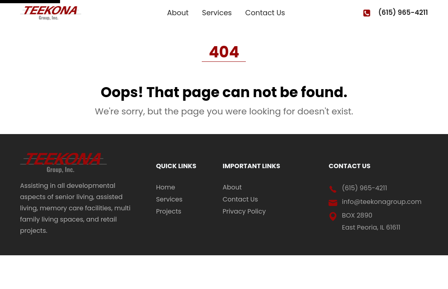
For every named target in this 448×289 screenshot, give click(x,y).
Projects (168, 212)
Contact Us (265, 12)
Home (165, 187)
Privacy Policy (244, 212)
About (178, 12)
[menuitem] (183, 187)
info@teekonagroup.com (382, 201)
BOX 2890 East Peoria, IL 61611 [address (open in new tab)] (371, 221)
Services (217, 12)
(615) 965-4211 (403, 12)
